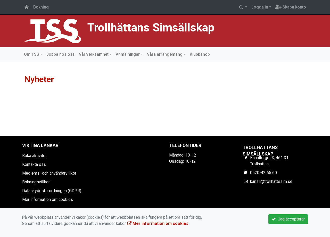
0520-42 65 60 (263, 172)
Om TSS (31, 54)
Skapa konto (290, 7)
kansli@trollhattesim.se (271, 181)
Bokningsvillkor (36, 181)
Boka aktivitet (34, 155)
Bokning (41, 7)
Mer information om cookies (47, 199)
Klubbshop (200, 54)
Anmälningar (128, 54)
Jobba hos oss (60, 54)
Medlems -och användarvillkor (49, 173)
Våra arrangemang (165, 54)
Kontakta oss (34, 164)
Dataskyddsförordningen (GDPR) (51, 190)
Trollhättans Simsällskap (150, 27)
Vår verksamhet (94, 54)
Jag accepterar (288, 219)
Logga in (259, 7)
